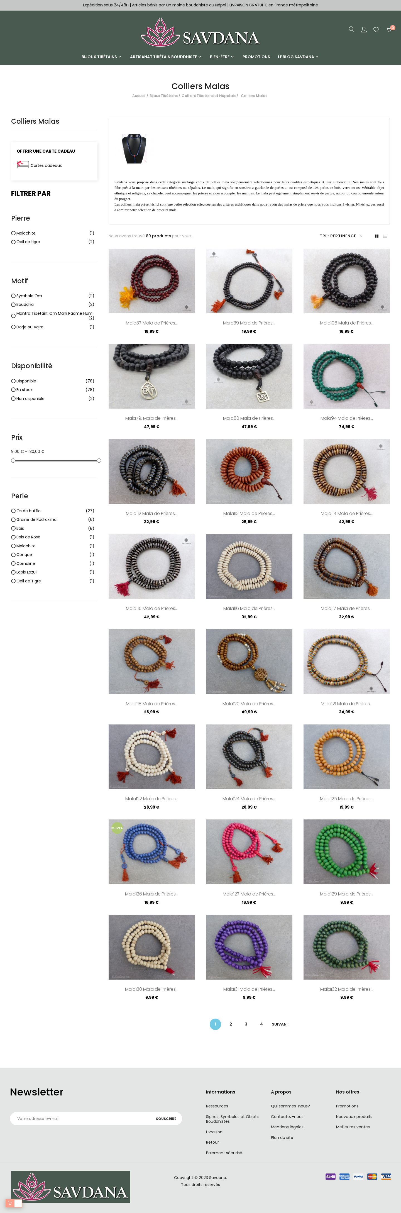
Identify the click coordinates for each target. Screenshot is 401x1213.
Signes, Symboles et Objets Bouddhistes (232, 1119)
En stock (55, 389)
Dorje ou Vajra (55, 327)
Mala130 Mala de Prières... (151, 989)
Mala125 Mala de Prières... (346, 799)
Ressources (217, 1106)
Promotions (347, 1106)
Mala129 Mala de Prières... (346, 894)
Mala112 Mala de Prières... (151, 514)
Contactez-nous (287, 1116)
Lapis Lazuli (55, 572)
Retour (212, 1142)
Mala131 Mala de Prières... (249, 989)
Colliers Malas (35, 121)
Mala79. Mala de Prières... (151, 418)
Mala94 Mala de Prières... (347, 418)
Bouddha (55, 304)
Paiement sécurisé (224, 1153)
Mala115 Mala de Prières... (152, 609)
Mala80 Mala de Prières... (249, 418)
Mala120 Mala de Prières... (249, 704)
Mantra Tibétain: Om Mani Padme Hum (55, 316)
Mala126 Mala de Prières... (151, 894)
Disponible (55, 381)
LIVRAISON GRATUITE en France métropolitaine (273, 5)
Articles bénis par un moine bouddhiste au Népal (179, 5)
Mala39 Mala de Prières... (249, 323)
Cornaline (55, 563)
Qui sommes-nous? (290, 1106)
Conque (55, 554)
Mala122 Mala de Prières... (151, 799)
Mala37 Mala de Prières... (152, 323)
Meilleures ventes (353, 1127)
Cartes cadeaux (46, 165)
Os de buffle (55, 511)
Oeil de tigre (55, 242)
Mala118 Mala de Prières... (152, 704)
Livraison (214, 1132)
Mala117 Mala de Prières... (346, 609)
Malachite (55, 233)
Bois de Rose (55, 537)
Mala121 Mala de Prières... (346, 704)
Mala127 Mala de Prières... (249, 894)
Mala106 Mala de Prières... (346, 323)
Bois (55, 528)
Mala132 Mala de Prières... (346, 989)
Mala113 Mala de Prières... (249, 514)
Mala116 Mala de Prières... (249, 609)
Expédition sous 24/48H (106, 5)
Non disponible (55, 398)
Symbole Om (55, 296)
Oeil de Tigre (55, 581)
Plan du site (282, 1137)
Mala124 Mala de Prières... (249, 799)
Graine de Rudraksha (55, 519)
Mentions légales (287, 1127)
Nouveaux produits (354, 1116)
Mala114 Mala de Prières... (347, 514)
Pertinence (346, 236)
